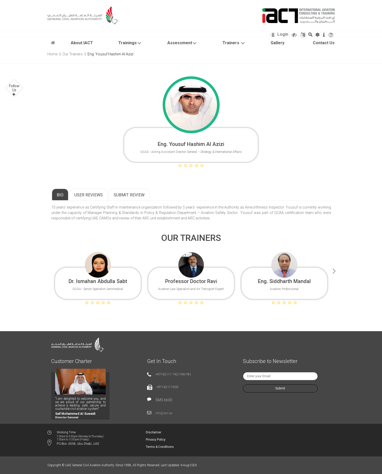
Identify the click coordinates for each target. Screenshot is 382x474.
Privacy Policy (155, 439)
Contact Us (324, 42)
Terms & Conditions (160, 447)
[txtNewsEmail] (280, 376)
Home (52, 54)
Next (334, 270)
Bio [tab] (60, 194)
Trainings (130, 43)
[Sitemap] (303, 34)
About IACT (82, 42)
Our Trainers (72, 54)
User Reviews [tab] (88, 194)
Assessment (182, 43)
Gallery (277, 42)
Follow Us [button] (14, 88)
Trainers (233, 43)
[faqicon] (331, 34)
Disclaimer (153, 432)
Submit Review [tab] (129, 194)
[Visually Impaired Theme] (294, 34)
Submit (280, 388)
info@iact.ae (163, 413)
